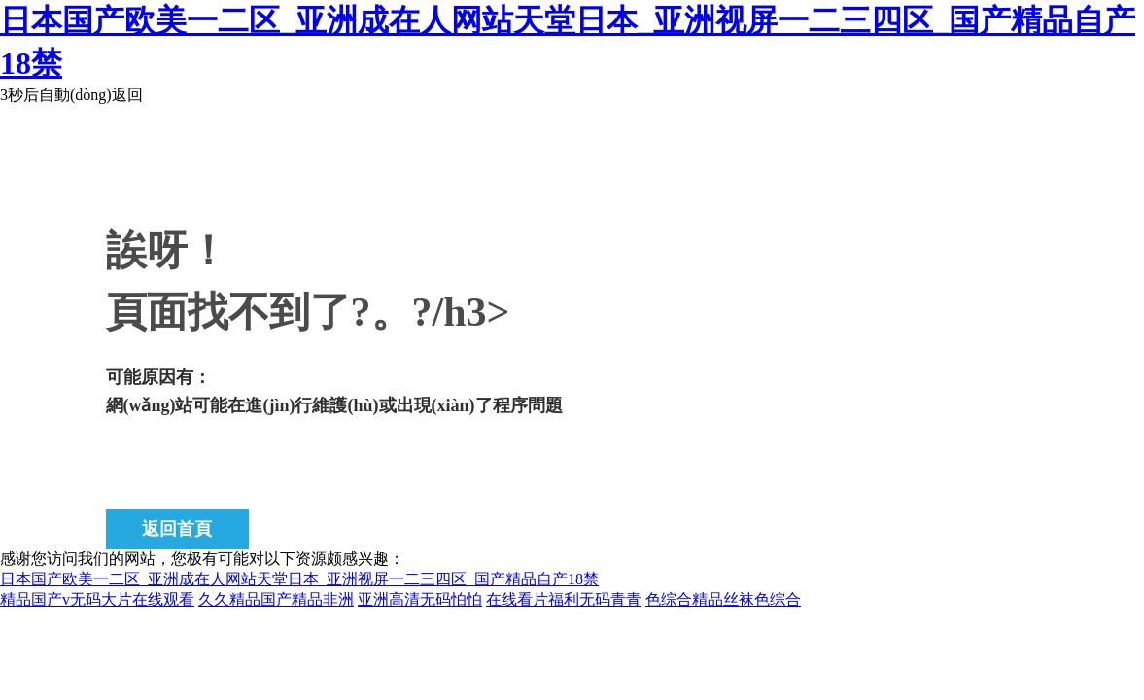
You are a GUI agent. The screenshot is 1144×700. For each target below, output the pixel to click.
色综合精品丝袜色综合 (723, 599)
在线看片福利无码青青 (563, 599)
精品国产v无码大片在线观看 (97, 599)
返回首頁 (177, 529)
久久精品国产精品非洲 (276, 599)
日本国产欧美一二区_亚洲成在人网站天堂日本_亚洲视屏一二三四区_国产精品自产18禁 (299, 579)
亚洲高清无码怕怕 (420, 599)
